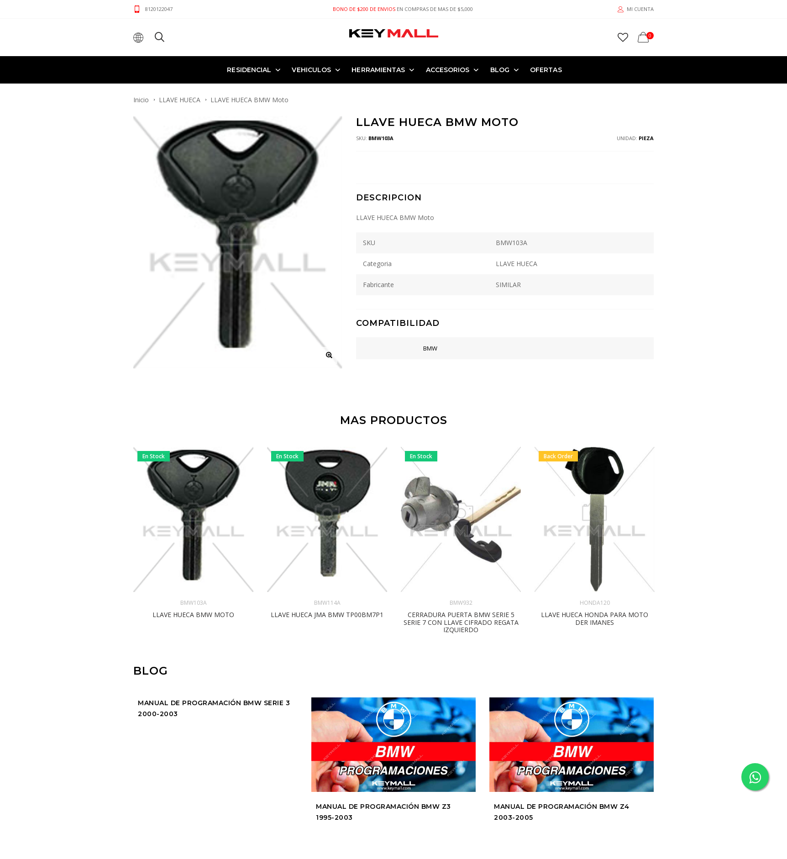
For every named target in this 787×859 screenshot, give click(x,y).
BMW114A (327, 541)
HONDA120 (595, 541)
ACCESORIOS (448, 69)
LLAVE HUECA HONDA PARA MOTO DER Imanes (594, 557)
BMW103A (193, 541)
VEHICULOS (311, 69)
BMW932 (461, 541)
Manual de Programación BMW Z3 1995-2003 (383, 750)
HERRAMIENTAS (378, 69)
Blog (499, 69)
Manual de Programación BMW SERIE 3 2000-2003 (214, 646)
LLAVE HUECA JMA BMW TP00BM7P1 (327, 553)
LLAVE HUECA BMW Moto (193, 553)
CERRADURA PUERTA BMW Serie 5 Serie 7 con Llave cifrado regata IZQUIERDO (461, 561)
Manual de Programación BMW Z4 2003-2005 (562, 750)
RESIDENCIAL (249, 69)
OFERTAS (546, 69)
